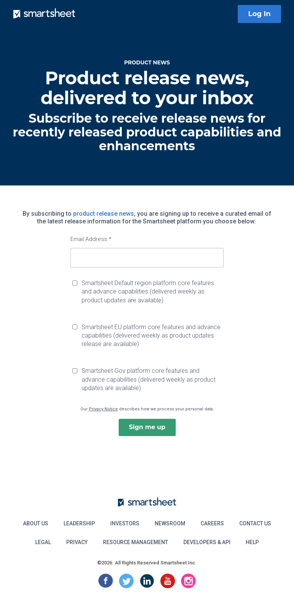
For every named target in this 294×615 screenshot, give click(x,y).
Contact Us (255, 523)
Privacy (77, 542)
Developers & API (206, 542)
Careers (212, 523)
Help (252, 542)
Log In (259, 14)
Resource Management (135, 542)
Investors (124, 523)
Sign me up (147, 427)
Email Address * (90, 239)
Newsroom (170, 523)
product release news (103, 213)
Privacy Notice (103, 409)
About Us (35, 523)
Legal (43, 542)
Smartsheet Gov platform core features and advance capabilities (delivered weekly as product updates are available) (149, 379)
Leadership (79, 523)
